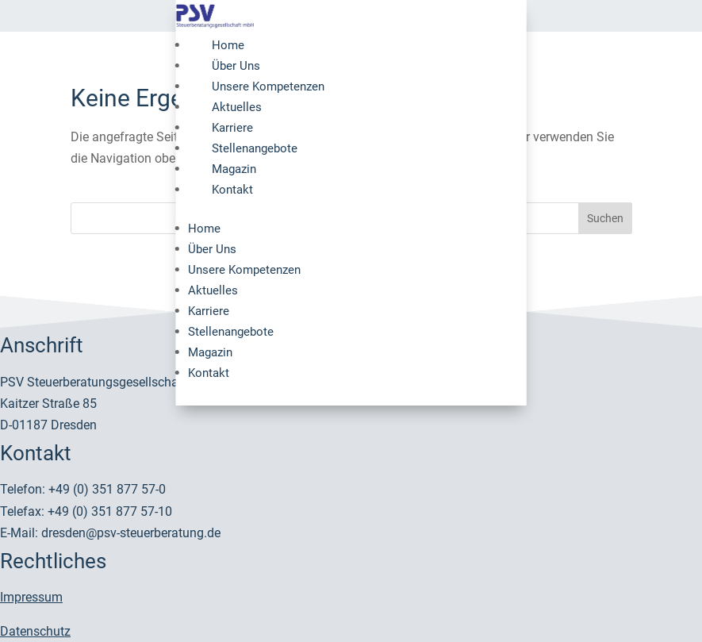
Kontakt (232, 190)
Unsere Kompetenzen (268, 86)
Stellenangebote (254, 148)
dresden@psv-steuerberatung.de (131, 532)
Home (228, 45)
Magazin (234, 169)
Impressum (31, 597)
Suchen (605, 218)
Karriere (232, 128)
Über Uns (236, 66)
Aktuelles (237, 107)
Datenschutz (35, 631)
